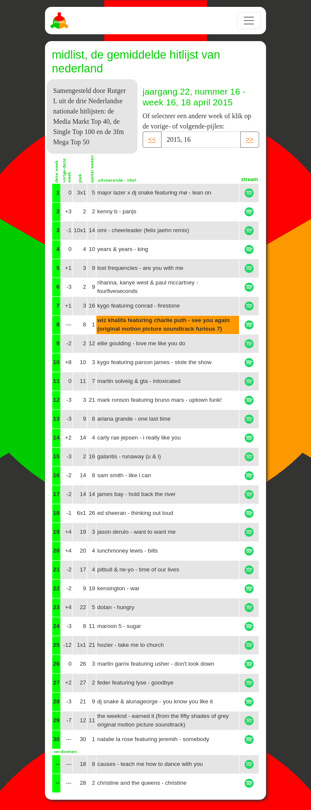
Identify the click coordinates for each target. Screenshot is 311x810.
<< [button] (152, 139)
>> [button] (250, 139)
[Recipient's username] (201, 140)
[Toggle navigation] (249, 20)
